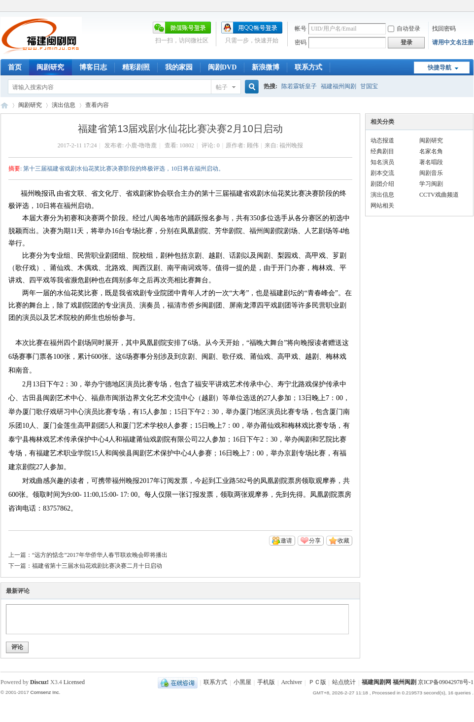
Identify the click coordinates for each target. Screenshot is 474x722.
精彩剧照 (136, 67)
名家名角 (431, 151)
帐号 (300, 28)
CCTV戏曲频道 (439, 194)
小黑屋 (242, 682)
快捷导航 (439, 67)
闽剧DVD (222, 67)
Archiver (291, 682)
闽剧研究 (50, 67)
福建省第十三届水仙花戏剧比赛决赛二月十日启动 (97, 565)
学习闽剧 (431, 183)
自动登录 (404, 28)
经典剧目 (382, 151)
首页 (15, 67)
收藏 (343, 540)
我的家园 (179, 67)
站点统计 (344, 682)
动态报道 (382, 140)
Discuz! (39, 682)
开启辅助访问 (471, 6)
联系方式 (308, 67)
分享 (315, 540)
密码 (300, 42)
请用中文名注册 (453, 42)
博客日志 (93, 67)
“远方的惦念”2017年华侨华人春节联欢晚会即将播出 (100, 554)
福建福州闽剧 (338, 86)
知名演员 (382, 162)
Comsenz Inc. (45, 692)
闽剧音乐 (431, 173)
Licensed (74, 682)
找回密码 (444, 28)
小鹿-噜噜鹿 (141, 145)
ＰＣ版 (317, 682)
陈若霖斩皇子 (299, 86)
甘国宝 (369, 86)
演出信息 (63, 105)
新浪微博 (265, 67)
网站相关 (382, 205)
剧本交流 (382, 173)
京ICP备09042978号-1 (446, 682)
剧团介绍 (382, 183)
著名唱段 (431, 162)
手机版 (266, 682)
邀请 (286, 540)
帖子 (222, 87)
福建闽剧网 (4, 105)
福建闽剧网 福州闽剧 (389, 682)
